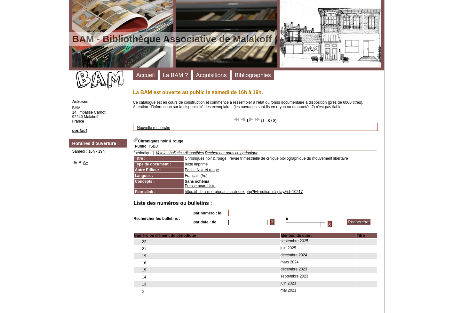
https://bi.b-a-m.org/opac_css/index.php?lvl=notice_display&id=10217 (244, 191)
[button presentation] (265, 222)
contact (79, 130)
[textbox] (246, 222)
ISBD (153, 146)
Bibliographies (253, 75)
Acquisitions (211, 75)
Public (141, 146)
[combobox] (247, 222)
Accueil (145, 75)
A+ (85, 162)
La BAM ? (175, 75)
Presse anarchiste (200, 186)
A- (75, 162)
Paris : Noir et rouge (202, 170)
